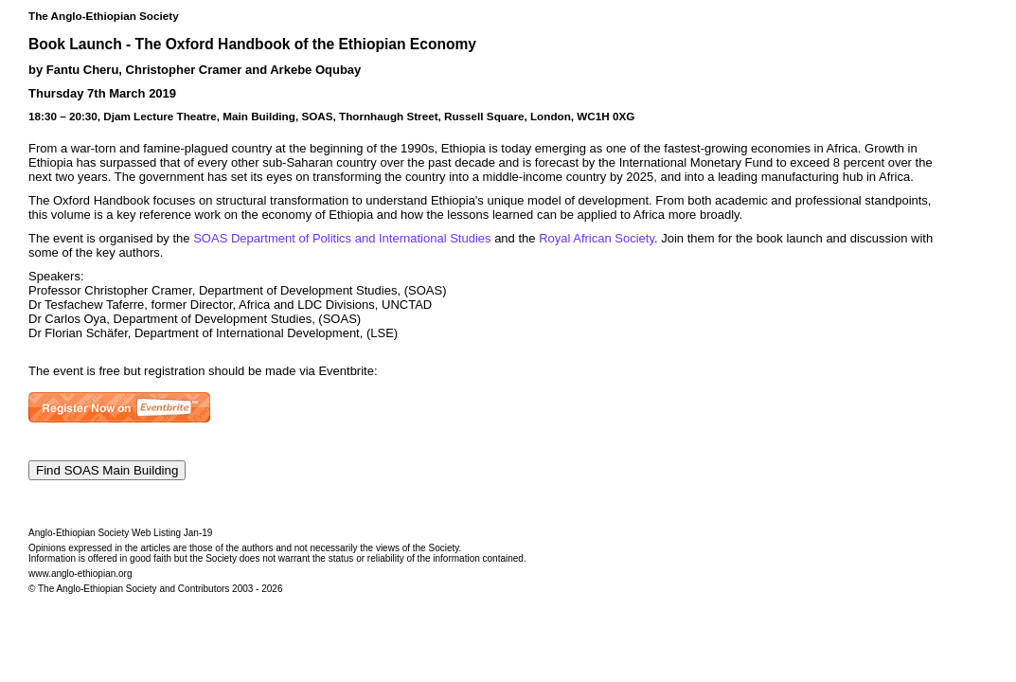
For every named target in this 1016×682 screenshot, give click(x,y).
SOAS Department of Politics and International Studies (341, 238)
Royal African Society (596, 238)
